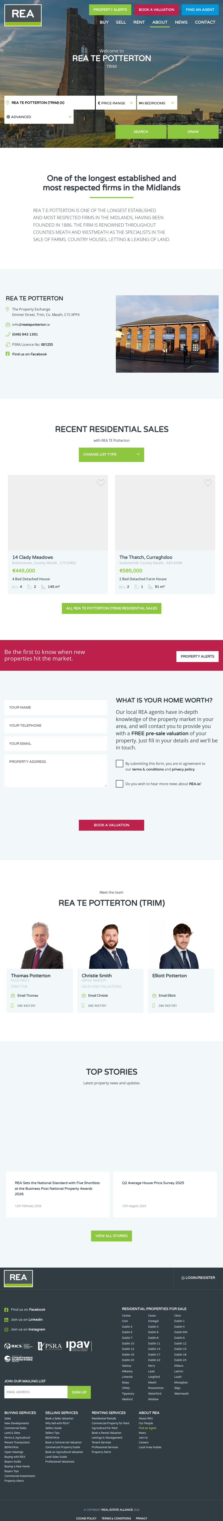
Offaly (126, 1372)
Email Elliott (167, 980)
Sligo (177, 1372)
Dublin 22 (154, 1344)
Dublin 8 (153, 1322)
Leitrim (178, 1355)
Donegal (153, 1305)
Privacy (141, 1502)
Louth (177, 1361)
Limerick (127, 1361)
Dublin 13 (128, 1333)
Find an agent (200, 10)
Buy (104, 22)
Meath (152, 1366)
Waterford (154, 1377)
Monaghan (181, 1366)
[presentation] (149, 783)
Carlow (126, 1299)
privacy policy (183, 754)
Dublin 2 (127, 1310)
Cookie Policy (86, 1502)
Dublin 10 (128, 1327)
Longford (154, 1361)
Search (157, 118)
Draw (198, 118)
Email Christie (98, 980)
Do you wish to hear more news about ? (163, 768)
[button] (198, 103)
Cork (125, 1305)
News (181, 22)
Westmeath (181, 1377)
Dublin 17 (154, 1338)
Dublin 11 (154, 1327)
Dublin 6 (153, 1316)
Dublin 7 (127, 1322)
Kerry (151, 1349)
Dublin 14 (154, 1333)
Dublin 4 (179, 1310)
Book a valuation (156, 10)
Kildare (178, 1349)
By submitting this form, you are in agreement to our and (165, 751)
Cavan (152, 1299)
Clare (177, 1299)
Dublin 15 (180, 1333)
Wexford (127, 1383)
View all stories (111, 1219)
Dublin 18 (180, 1338)
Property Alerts (110, 10)
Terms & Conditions (116, 1502)
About (159, 22)
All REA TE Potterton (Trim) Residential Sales (111, 593)
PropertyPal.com (128, 1511)
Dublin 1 (179, 1305)
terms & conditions (148, 754)
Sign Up (80, 1376)
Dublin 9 (179, 1322)
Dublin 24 (180, 1344)
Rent (139, 22)
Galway (126, 1349)
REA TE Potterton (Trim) (38, 103)
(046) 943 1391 (25, 320)
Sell (121, 22)
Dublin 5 (127, 1316)
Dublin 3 (153, 1310)
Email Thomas (27, 980)
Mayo (125, 1366)
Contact (205, 22)
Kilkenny (127, 1355)
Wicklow (153, 1383)
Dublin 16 (128, 1338)
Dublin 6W (180, 1316)
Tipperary (128, 1377)
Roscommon (156, 1372)
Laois (151, 1355)
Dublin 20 (128, 1344)
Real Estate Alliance (117, 1494)
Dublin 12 (180, 1327)
